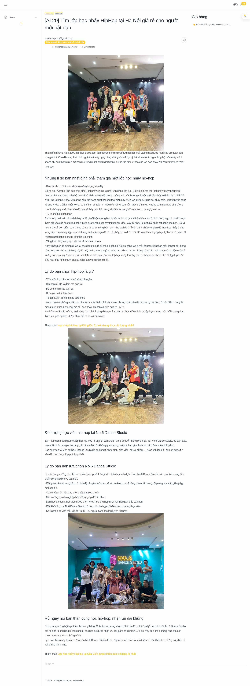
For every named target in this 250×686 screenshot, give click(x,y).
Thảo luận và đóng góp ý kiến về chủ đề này (65, 42)
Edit (82, 680)
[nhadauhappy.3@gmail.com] (58, 38)
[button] (235, 4)
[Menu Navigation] (5, 4)
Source (76, 680)
